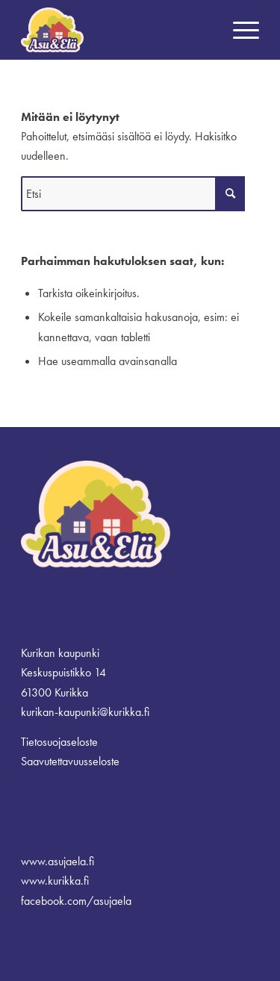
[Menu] (238, 30)
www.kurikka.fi (55, 880)
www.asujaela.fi (57, 861)
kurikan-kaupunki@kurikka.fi (85, 712)
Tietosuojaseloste (59, 742)
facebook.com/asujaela (76, 901)
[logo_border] (116, 30)
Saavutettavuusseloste (70, 761)
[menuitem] (238, 30)
